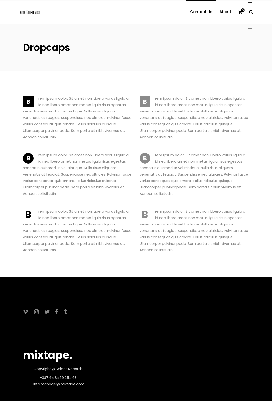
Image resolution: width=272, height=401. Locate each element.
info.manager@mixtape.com (58, 383)
